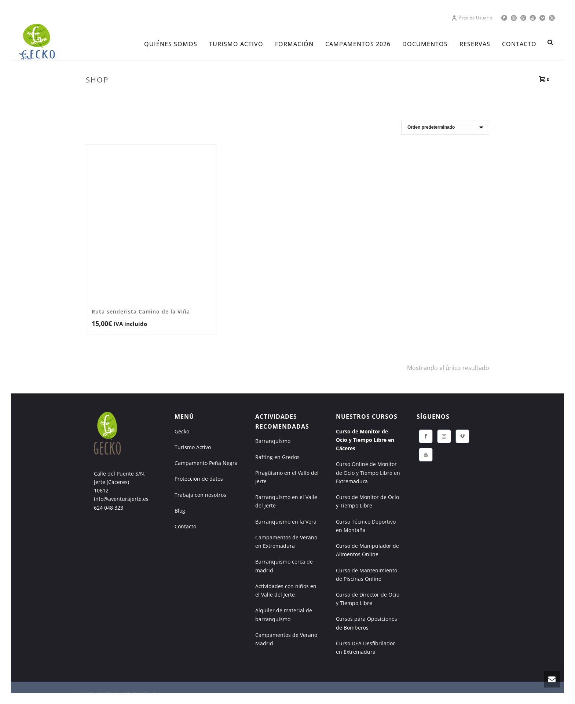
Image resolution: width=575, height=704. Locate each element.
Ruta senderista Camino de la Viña (141, 311)
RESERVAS (474, 44)
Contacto (185, 526)
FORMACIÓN (294, 44)
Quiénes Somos (170, 44)
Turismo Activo (193, 447)
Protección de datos (199, 478)
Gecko (182, 431)
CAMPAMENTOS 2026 (358, 44)
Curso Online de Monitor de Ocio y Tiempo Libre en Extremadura (368, 472)
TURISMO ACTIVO (236, 44)
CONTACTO (519, 44)
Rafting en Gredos (277, 457)
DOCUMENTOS (425, 44)
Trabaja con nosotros (200, 494)
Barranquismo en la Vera (285, 521)
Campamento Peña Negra (206, 462)
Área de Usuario (471, 18)
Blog (180, 510)
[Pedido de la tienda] (445, 128)
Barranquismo (272, 440)
